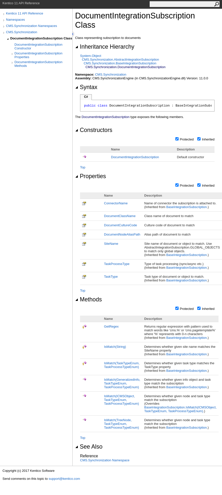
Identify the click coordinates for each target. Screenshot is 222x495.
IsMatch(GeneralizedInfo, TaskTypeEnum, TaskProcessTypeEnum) (122, 383)
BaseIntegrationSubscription (186, 207)
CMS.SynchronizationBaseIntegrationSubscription (120, 63)
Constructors (93, 130)
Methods (88, 299)
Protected (187, 139)
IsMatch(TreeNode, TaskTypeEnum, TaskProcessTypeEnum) (121, 423)
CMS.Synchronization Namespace (104, 460)
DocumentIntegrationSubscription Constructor (38, 46)
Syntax (86, 87)
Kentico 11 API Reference (24, 13)
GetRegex (111, 326)
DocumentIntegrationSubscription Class (41, 38)
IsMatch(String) (115, 347)
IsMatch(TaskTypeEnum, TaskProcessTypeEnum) (121, 365)
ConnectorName (116, 203)
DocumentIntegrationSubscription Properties (38, 55)
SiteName (111, 244)
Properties (90, 176)
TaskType (111, 276)
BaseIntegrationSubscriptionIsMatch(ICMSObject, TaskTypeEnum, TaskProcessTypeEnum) (180, 409)
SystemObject (90, 56)
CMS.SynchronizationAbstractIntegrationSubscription (120, 59)
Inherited (208, 139)
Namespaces (15, 19)
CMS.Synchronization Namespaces (31, 26)
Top (82, 167)
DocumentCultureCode (120, 225)
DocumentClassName (119, 216)
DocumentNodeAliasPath (122, 234)
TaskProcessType (116, 264)
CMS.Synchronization (21, 32)
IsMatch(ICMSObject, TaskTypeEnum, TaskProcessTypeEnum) (121, 399)
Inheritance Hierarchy (104, 46)
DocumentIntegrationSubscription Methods (38, 64)
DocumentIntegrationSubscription (135, 157)
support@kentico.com (64, 479)
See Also (89, 446)
